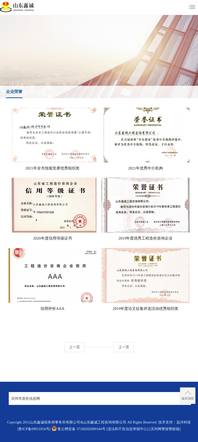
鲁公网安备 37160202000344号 (81, 429)
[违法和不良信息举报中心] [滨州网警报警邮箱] (143, 429)
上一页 (74, 347)
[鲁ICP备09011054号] (34, 429)
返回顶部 (188, 398)
